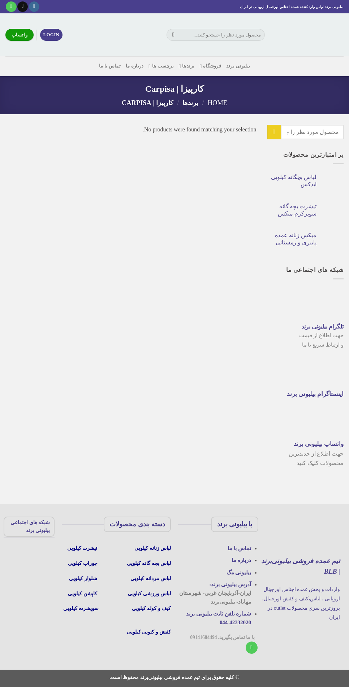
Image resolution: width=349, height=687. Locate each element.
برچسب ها (161, 66)
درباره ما (135, 66)
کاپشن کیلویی (82, 593)
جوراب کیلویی (83, 563)
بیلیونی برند (238, 66)
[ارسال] (173, 35)
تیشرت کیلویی (83, 548)
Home (217, 102)
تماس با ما (110, 66)
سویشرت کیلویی (81, 608)
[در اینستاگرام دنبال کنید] (34, 6)
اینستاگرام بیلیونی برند (315, 394)
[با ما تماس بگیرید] (11, 6)
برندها (187, 66)
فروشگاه (210, 66)
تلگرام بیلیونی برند (322, 326)
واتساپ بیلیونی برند (319, 443)
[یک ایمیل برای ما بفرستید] (22, 6)
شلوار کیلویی (83, 578)
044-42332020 (235, 622)
